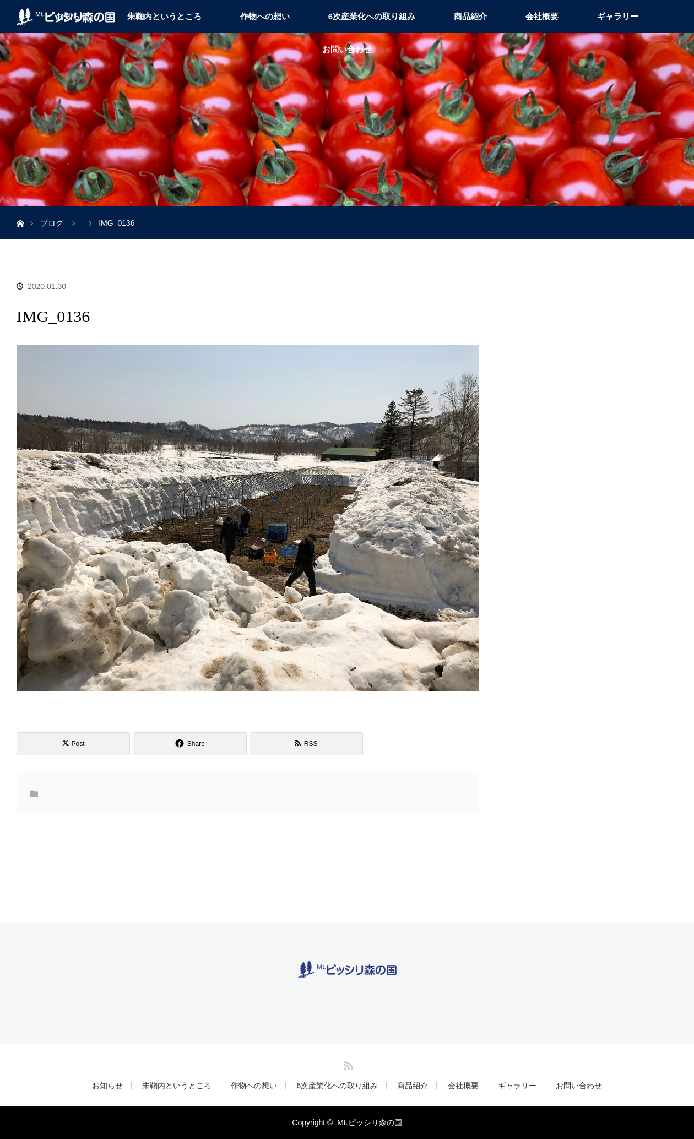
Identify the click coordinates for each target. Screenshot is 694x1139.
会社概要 (542, 16)
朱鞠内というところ (164, 16)
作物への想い (265, 16)
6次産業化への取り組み (371, 16)
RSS (347, 1063)
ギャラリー (617, 16)
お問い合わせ (347, 49)
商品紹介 (470, 16)
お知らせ (107, 1085)
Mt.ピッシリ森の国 (369, 1122)
